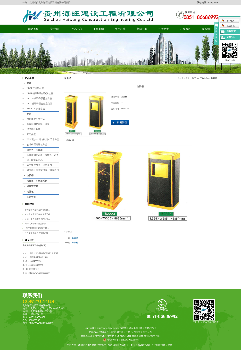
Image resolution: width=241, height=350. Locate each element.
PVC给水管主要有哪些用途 (36, 233)
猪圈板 (30, 191)
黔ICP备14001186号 (98, 332)
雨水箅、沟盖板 (35, 150)
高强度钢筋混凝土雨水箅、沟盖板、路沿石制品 (43, 157)
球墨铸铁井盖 (33, 129)
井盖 (29, 114)
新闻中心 (142, 29)
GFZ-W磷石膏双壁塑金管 (39, 98)
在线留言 (185, 29)
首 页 (194, 78)
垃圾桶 (30, 175)
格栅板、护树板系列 (37, 181)
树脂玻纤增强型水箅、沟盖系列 (43, 170)
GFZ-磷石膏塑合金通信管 (39, 103)
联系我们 (207, 29)
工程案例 (98, 29)
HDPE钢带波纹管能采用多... (37, 228)
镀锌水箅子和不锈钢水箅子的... (38, 214)
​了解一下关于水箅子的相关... (37, 219)
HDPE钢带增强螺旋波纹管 (40, 93)
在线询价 (120, 122)
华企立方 (147, 332)
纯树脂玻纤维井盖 (36, 119)
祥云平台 (125, 332)
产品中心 (77, 29)
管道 (29, 83)
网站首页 (33, 29)
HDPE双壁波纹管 (35, 88)
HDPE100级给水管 (36, 108)
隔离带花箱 (32, 186)
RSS (210, 2)
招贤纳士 (163, 29)
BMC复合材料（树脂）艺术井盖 (43, 139)
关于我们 (55, 29)
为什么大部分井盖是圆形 (35, 223)
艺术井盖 (31, 197)
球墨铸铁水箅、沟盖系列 (39, 165)
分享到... (231, 37)
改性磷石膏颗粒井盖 (37, 144)
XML (215, 2)
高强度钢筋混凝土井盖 (38, 124)
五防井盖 (31, 134)
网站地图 (201, 2)
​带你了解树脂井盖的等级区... (37, 210)
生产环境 (120, 29)
